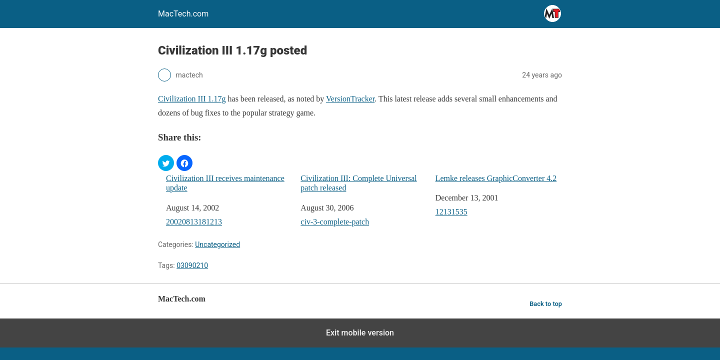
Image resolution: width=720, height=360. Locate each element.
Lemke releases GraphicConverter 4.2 (496, 178)
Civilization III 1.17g (192, 98)
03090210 (192, 266)
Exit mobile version (360, 333)
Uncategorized (217, 244)
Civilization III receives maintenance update (225, 183)
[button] (166, 163)
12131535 (452, 212)
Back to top (546, 304)
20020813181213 (194, 222)
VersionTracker (350, 98)
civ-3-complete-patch (334, 222)
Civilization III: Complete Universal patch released (358, 183)
